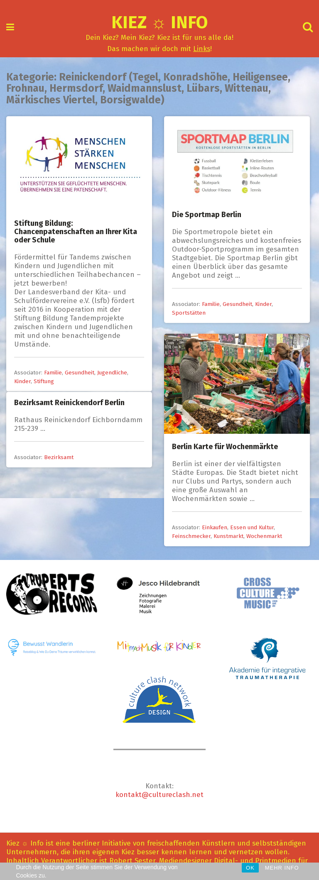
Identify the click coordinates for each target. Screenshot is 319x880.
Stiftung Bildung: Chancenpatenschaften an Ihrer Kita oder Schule (75, 231)
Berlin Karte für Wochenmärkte (225, 446)
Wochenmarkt (264, 536)
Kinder (22, 381)
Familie (53, 372)
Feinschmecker (191, 536)
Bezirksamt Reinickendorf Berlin (69, 402)
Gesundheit (79, 372)
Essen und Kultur (252, 527)
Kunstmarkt (228, 536)
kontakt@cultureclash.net (159, 794)
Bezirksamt (59, 457)
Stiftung (44, 381)
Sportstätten (189, 312)
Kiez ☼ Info (159, 22)
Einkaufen (214, 527)
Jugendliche (112, 372)
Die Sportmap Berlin (206, 214)
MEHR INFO (282, 868)
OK (250, 868)
